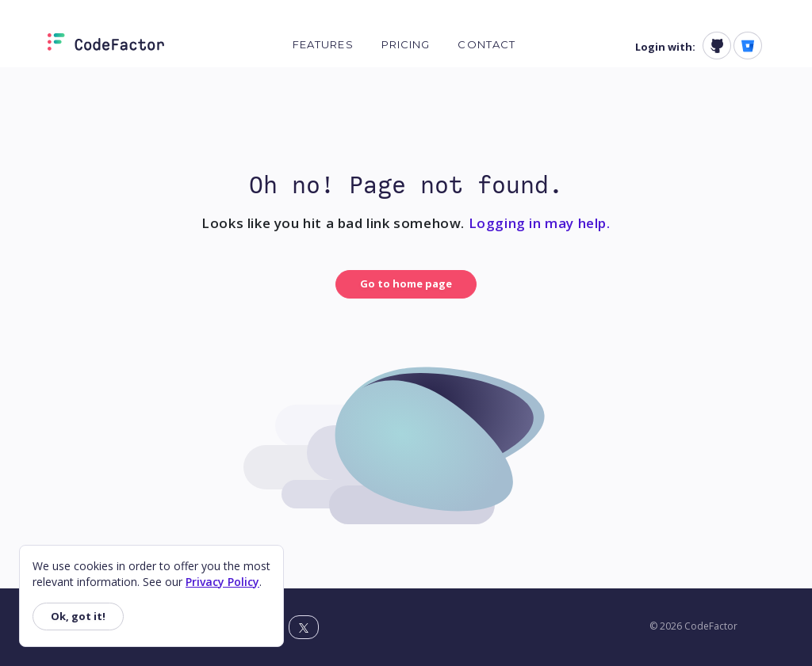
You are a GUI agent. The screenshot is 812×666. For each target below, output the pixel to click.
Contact (486, 44)
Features (323, 44)
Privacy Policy (222, 581)
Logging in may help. (540, 223)
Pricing (406, 44)
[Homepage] (106, 45)
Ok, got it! (78, 616)
